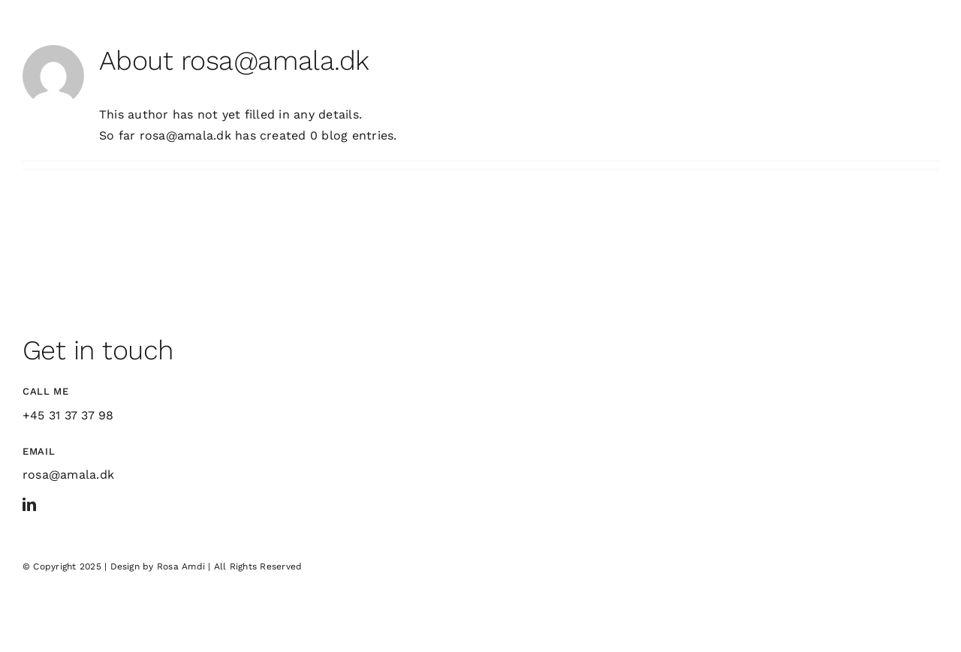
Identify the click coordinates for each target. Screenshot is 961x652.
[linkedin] (29, 504)
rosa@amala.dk (68, 474)
